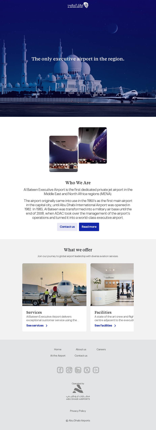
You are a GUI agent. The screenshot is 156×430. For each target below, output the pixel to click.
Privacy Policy (78, 411)
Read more (89, 227)
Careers (101, 349)
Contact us (67, 227)
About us (81, 349)
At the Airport (58, 356)
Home (57, 349)
